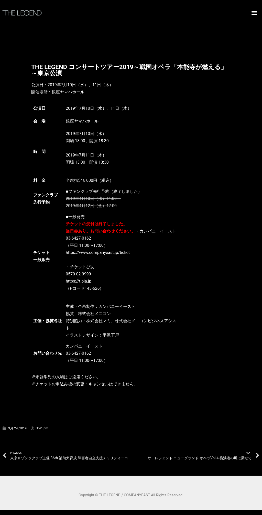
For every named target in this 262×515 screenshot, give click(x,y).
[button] (254, 12)
